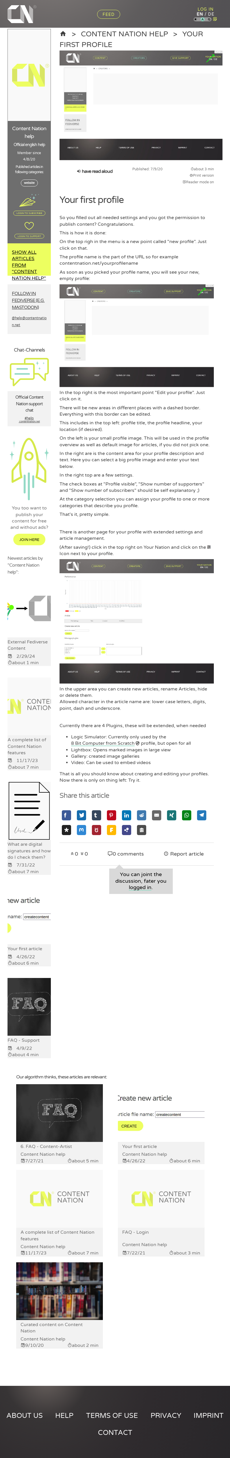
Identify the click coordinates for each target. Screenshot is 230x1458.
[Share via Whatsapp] (186, 815)
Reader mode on (198, 182)
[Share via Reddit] (141, 815)
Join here (29, 539)
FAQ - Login (135, 1232)
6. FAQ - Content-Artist (46, 1146)
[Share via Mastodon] (81, 830)
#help (29, 420)
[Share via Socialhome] (141, 830)
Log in (206, 9)
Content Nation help (124, 34)
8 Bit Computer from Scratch (103, 743)
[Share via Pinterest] (111, 815)
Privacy (166, 1416)
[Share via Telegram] (201, 815)
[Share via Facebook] (66, 815)
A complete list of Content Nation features (57, 1235)
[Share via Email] (156, 815)
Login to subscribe (29, 213)
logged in (140, 887)
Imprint (209, 1416)
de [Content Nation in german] (211, 14)
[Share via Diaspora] (66, 830)
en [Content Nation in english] (200, 14)
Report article (184, 854)
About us (24, 1416)
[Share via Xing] (171, 815)
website (29, 183)
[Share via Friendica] (111, 830)
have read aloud (94, 171)
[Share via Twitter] (81, 815)
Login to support (29, 236)
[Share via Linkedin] (126, 815)
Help (64, 1416)
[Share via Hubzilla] (126, 830)
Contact (115, 1433)
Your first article (139, 1146)
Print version (202, 175)
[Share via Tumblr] (96, 815)
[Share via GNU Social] (96, 830)
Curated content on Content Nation (52, 1328)
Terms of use (112, 1416)
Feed (109, 14)
